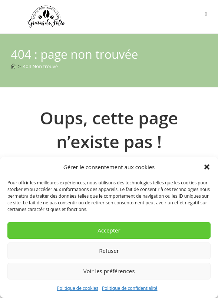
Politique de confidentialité (129, 288)
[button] (207, 167)
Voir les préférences (109, 271)
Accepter (109, 230)
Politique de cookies (78, 288)
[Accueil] (13, 66)
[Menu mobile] (206, 13)
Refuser (109, 250)
